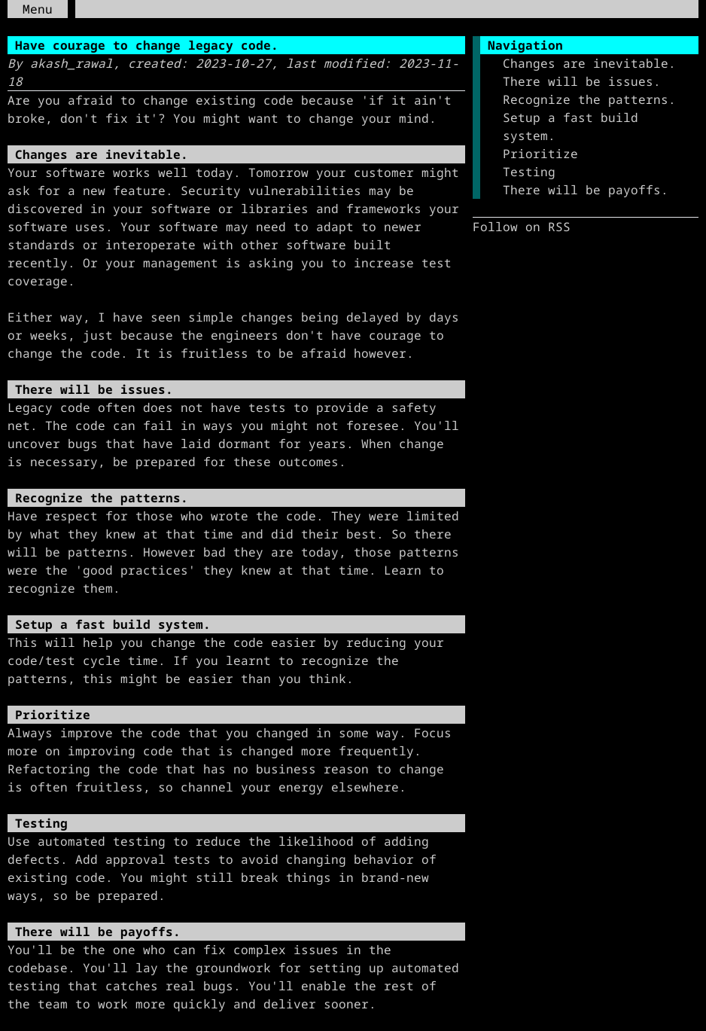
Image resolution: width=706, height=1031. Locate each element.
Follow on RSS (522, 226)
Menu (38, 9)
